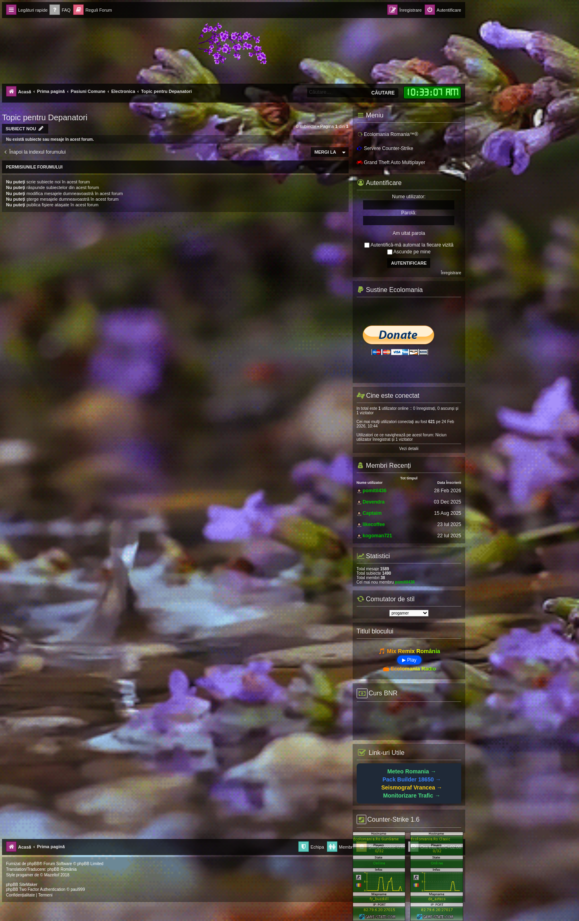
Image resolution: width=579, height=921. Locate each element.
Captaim (372, 513)
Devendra (374, 502)
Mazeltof (52, 875)
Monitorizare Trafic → (411, 795)
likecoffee (374, 524)
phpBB (33, 863)
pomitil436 (374, 490)
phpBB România (62, 869)
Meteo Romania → (411, 771)
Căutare (382, 93)
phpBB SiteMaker (21, 884)
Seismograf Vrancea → (411, 787)
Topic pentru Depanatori (44, 117)
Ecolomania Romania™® (387, 134)
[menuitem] (59, 10)
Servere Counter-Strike (385, 148)
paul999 (78, 889)
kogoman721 (377, 536)
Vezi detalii (409, 448)
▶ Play (409, 660)
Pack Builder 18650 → (411, 779)
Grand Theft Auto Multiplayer (391, 162)
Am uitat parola (408, 233)
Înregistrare (451, 273)
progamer (24, 875)
